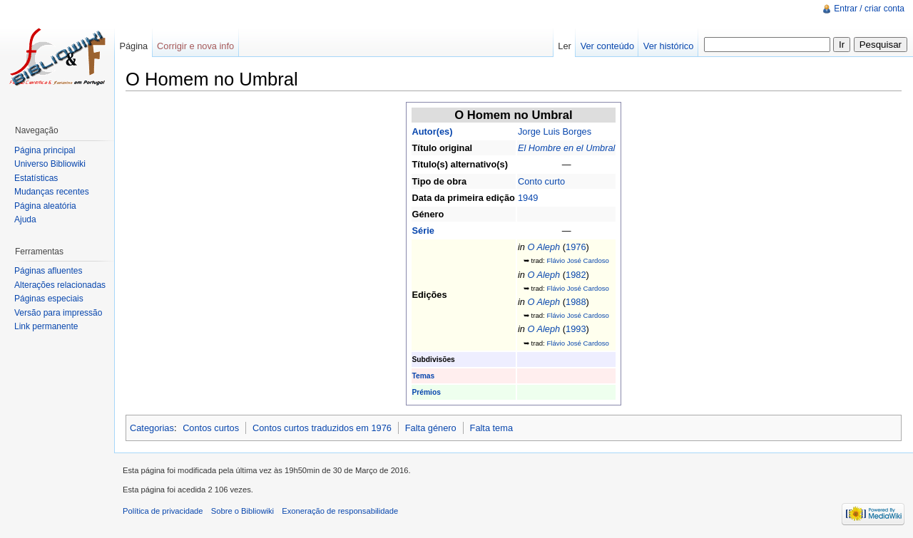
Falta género (430, 428)
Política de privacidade (163, 511)
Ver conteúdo (607, 46)
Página (133, 46)
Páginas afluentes (48, 271)
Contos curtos (211, 428)
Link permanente (46, 326)
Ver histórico (668, 46)
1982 (576, 274)
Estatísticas (36, 178)
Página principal (44, 150)
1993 (576, 329)
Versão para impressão (58, 313)
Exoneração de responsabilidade (340, 511)
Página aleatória (45, 206)
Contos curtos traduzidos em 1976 (322, 428)
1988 (576, 301)
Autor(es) (432, 131)
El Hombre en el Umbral (567, 148)
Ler (564, 46)
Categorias (152, 428)
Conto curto (541, 181)
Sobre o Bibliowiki (242, 511)
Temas (423, 376)
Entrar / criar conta (869, 9)
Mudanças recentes (51, 192)
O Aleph (543, 247)
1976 (576, 247)
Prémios (426, 392)
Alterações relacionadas (60, 285)
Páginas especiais (48, 299)
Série (423, 230)
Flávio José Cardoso (577, 260)
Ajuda (25, 219)
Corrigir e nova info (195, 46)
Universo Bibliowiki (50, 164)
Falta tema (491, 428)
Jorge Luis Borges (554, 131)
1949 (528, 197)
